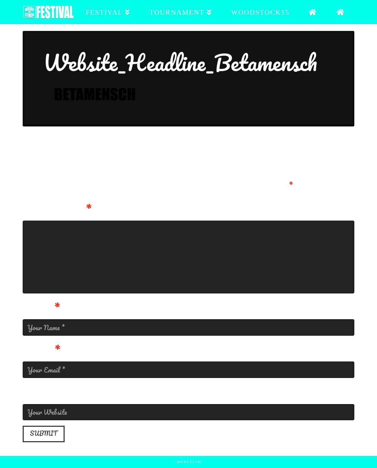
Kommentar (57, 210)
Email (41, 351)
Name (41, 309)
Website (44, 393)
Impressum (189, 462)
